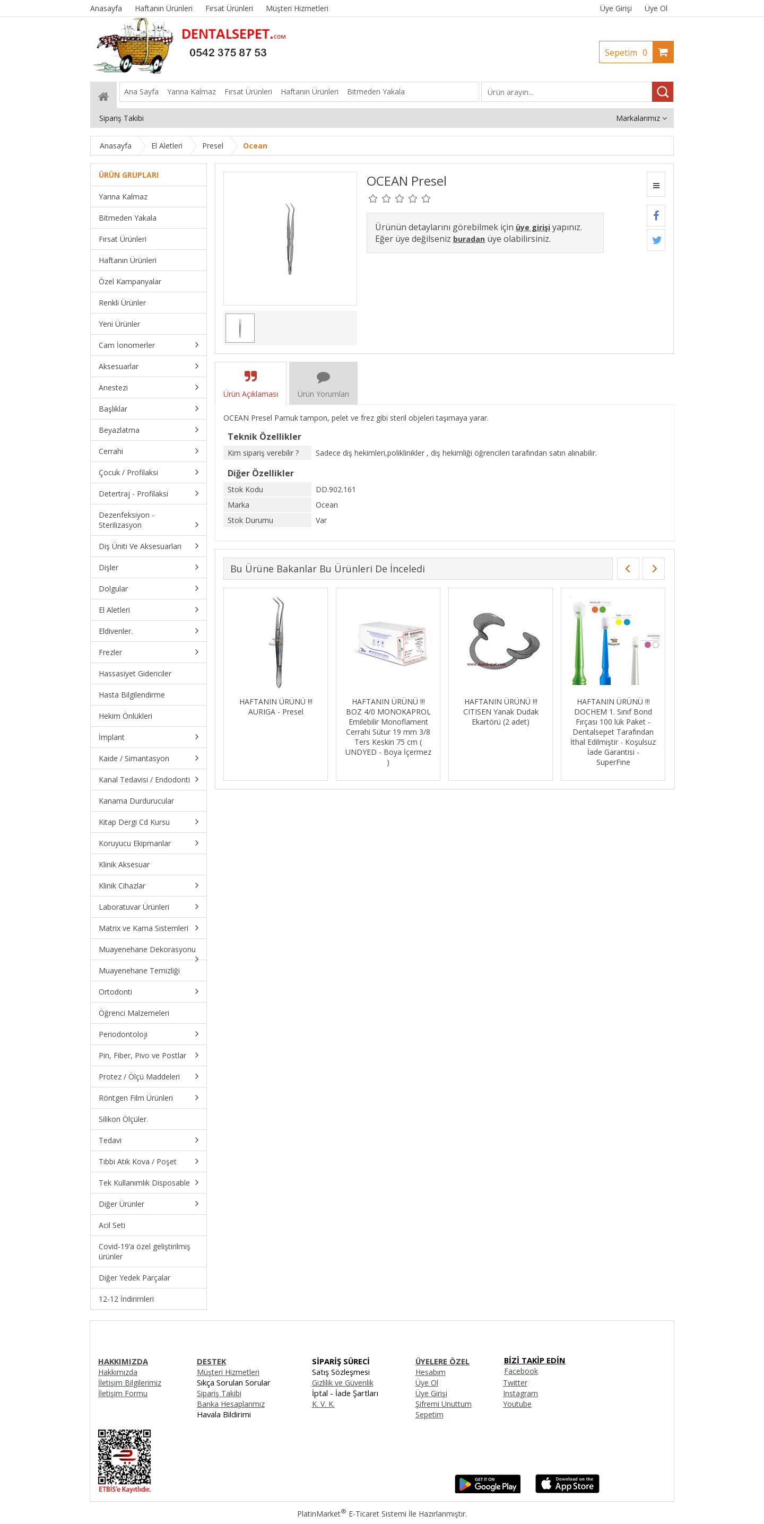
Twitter (515, 1383)
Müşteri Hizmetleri (228, 1372)
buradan (469, 239)
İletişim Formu (122, 1393)
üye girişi (533, 227)
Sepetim (629, 52)
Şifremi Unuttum (443, 1404)
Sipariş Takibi (219, 1393)
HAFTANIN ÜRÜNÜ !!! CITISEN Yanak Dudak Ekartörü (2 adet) (501, 711)
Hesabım (430, 1372)
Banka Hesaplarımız (231, 1404)
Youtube (517, 1404)
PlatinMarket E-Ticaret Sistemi (351, 1514)
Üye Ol (656, 8)
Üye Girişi (616, 8)
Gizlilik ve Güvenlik (343, 1383)
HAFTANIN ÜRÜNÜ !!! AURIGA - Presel (275, 706)
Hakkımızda (117, 1372)
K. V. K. (323, 1404)
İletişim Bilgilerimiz (129, 1383)
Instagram (520, 1393)
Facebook (521, 1371)
